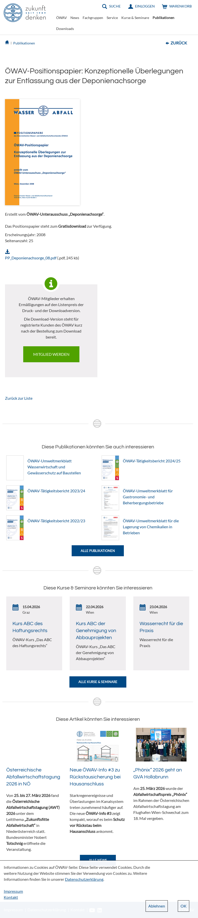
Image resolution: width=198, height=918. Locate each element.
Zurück (179, 42)
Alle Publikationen (98, 551)
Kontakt (11, 897)
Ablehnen (156, 906)
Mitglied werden (51, 354)
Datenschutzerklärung (84, 879)
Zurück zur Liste (18, 398)
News (74, 17)
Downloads (65, 28)
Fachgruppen (93, 17)
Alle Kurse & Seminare (97, 682)
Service (112, 17)
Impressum (13, 891)
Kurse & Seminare (135, 17)
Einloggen (145, 6)
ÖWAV (61, 17)
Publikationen (163, 17)
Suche (115, 6)
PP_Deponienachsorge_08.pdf (30, 257)
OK (184, 906)
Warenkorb (180, 6)
